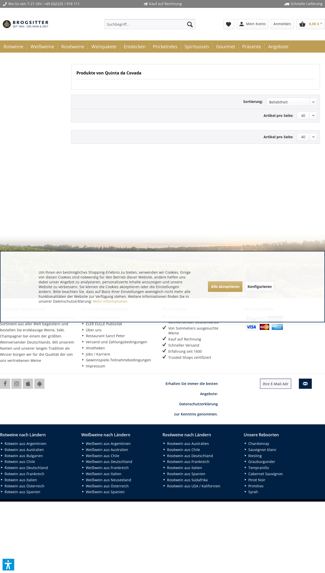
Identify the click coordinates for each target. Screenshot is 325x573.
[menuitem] (149, 24)
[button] (8, 564)
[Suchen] (190, 24)
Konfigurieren (260, 286)
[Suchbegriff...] (149, 24)
